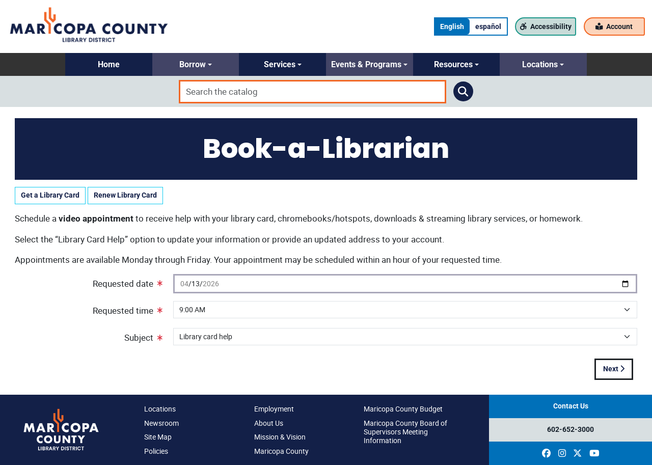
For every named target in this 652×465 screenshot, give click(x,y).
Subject (143, 337)
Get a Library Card (50, 195)
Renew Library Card (125, 195)
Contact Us (570, 406)
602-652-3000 (570, 429)
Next (613, 369)
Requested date (127, 283)
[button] (108, 64)
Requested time (127, 310)
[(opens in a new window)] (546, 453)
